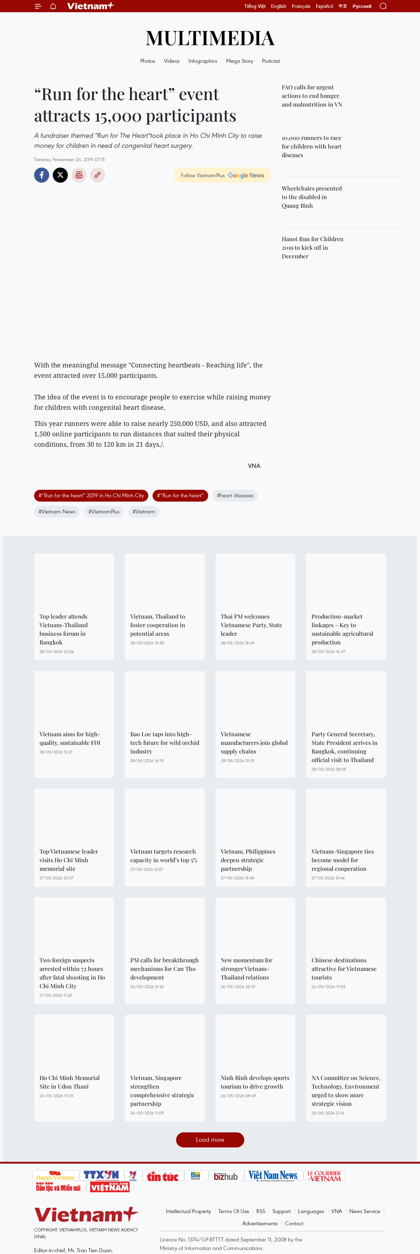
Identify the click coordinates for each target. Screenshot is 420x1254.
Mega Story (239, 60)
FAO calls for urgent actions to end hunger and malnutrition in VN (312, 95)
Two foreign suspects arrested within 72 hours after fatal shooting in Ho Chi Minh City (72, 973)
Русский (362, 6)
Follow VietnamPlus (203, 175)
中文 (343, 6)
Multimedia (210, 36)
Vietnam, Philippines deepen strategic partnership (248, 859)
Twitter (60, 175)
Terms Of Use (233, 1211)
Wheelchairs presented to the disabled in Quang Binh (312, 196)
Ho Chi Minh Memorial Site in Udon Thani (69, 1082)
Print (79, 175)
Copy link (97, 175)
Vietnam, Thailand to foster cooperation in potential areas (157, 624)
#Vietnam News (56, 511)
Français (301, 6)
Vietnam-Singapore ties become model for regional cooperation (343, 859)
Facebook (41, 175)
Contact (294, 1223)
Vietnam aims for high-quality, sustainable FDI (70, 738)
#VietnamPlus (104, 511)
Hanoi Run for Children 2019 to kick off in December (313, 247)
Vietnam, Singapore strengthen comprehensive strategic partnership (162, 1090)
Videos (171, 60)
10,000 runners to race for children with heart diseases (312, 146)
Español (324, 6)
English (278, 6)
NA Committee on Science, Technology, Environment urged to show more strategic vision (346, 1090)
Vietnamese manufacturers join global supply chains (254, 742)
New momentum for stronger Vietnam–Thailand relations (246, 968)
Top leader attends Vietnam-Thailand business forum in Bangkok (63, 629)
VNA (336, 1211)
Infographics (202, 60)
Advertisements (260, 1223)
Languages (311, 1211)
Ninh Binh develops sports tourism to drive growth (255, 1082)
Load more (210, 1139)
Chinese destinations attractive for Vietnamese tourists (344, 968)
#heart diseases (235, 495)
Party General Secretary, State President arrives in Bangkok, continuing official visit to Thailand (345, 747)
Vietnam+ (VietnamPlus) (91, 6)
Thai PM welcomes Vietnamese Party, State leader (251, 624)
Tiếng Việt (255, 6)
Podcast (271, 60)
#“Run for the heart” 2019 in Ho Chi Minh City (91, 495)
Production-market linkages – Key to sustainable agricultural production (342, 629)
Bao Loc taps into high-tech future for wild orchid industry (164, 742)
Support (281, 1211)
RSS (260, 1211)
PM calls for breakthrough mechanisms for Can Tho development (164, 968)
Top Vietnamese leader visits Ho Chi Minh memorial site (68, 859)
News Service (364, 1211)
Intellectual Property (188, 1211)
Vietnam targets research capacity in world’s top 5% (163, 855)
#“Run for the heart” (180, 495)
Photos (147, 60)
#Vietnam (143, 511)
